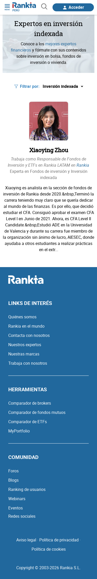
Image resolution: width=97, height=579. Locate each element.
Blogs (13, 480)
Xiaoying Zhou (48, 150)
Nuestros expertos (24, 344)
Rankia (83, 165)
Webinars (16, 498)
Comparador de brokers (29, 403)
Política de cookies (49, 549)
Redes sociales (21, 516)
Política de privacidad (59, 540)
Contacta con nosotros (29, 335)
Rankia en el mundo (26, 326)
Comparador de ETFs (27, 421)
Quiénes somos (22, 317)
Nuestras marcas (23, 354)
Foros (13, 471)
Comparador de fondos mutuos (36, 412)
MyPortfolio (19, 431)
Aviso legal (26, 540)
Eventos (15, 508)
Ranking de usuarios (27, 489)
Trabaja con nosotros (27, 363)
